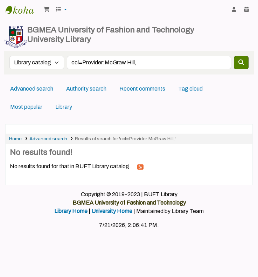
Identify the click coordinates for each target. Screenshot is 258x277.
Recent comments (142, 89)
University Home (111, 211)
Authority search (86, 89)
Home (15, 138)
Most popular (26, 107)
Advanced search (31, 89)
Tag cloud (190, 89)
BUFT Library (23, 10)
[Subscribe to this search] (140, 166)
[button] (47, 9)
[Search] (241, 62)
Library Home (71, 211)
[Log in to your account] (234, 9)
